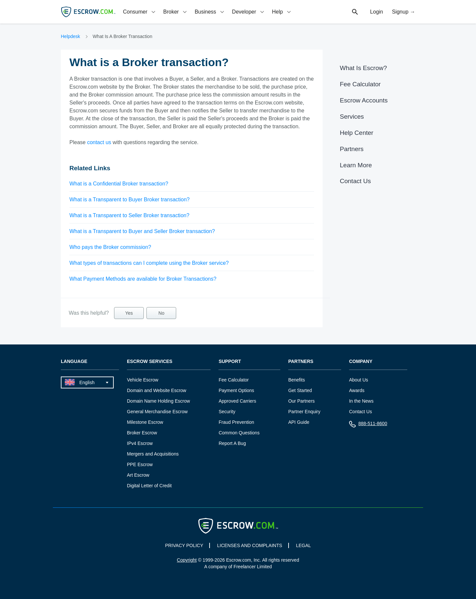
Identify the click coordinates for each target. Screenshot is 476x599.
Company (361, 361)
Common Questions (238, 432)
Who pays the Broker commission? (110, 247)
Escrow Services (149, 361)
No (161, 313)
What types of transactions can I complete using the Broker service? (149, 263)
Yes (129, 313)
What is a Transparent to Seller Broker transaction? (129, 215)
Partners (352, 148)
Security (226, 411)
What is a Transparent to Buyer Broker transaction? (129, 199)
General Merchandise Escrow (157, 411)
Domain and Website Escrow (156, 390)
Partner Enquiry (304, 411)
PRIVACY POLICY (184, 545)
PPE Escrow (140, 464)
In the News (361, 401)
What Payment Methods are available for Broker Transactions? (143, 279)
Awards (356, 390)
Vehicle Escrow (142, 379)
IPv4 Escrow (140, 443)
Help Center (356, 132)
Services (352, 116)
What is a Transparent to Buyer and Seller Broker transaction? (142, 231)
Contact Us (355, 181)
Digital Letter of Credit (149, 485)
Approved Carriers (237, 401)
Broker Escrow (142, 432)
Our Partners (301, 401)
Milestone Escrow (145, 422)
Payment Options (236, 390)
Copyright (187, 560)
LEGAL (303, 545)
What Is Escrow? (363, 67)
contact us (99, 142)
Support (229, 361)
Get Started (300, 390)
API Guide (298, 422)
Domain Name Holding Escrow (158, 401)
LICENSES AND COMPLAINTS (249, 545)
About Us (358, 379)
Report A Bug (232, 443)
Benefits (296, 379)
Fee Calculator (360, 84)
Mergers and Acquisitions (152, 454)
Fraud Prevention (236, 422)
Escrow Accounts (364, 100)
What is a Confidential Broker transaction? (118, 183)
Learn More (356, 165)
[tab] (140, 11)
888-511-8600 (368, 425)
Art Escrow (138, 475)
